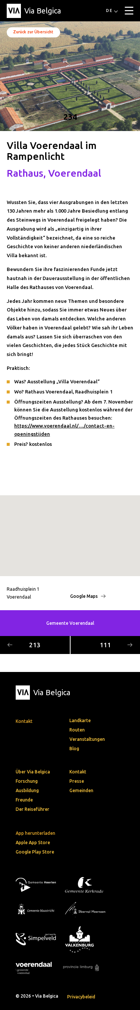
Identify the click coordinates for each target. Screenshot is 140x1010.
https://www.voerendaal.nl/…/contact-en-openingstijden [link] (64, 429)
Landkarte (80, 720)
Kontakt (77, 771)
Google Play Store (35, 851)
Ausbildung (27, 790)
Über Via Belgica (33, 771)
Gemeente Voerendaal (70, 623)
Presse (76, 781)
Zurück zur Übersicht (33, 32)
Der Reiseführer (32, 809)
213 (23, 645)
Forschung (27, 781)
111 (116, 645)
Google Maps (88, 596)
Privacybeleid (81, 996)
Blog (74, 748)
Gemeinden (81, 790)
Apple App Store (33, 842)
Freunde (24, 799)
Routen (77, 729)
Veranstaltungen (87, 739)
